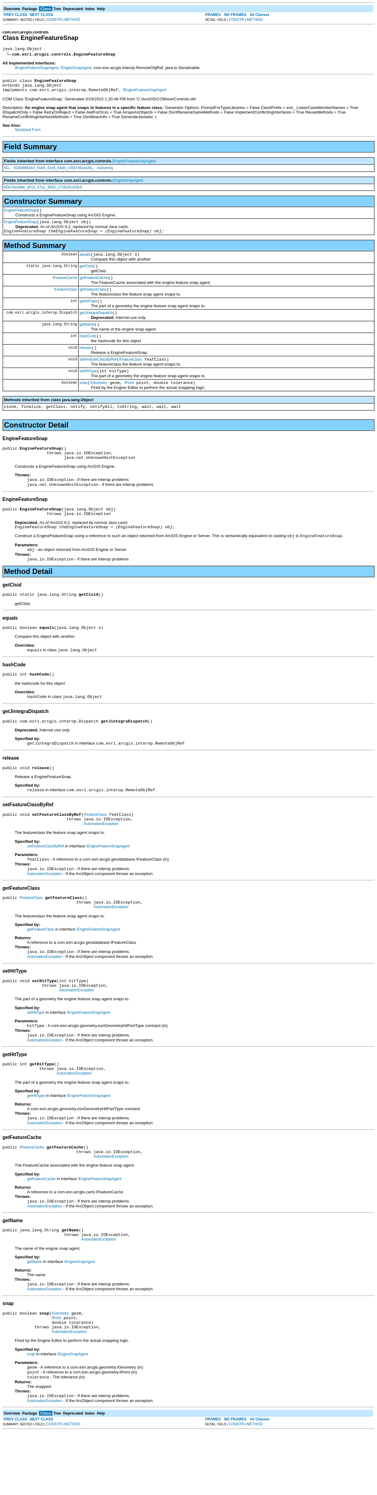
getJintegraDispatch (96, 325)
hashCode (88, 351)
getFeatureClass (93, 300)
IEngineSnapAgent (76, 69)
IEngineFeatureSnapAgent (36, 69)
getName (87, 338)
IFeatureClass (65, 300)
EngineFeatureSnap (20, 216)
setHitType (88, 388)
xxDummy (105, 172)
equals (85, 263)
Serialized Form (28, 133)
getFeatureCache (94, 288)
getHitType (88, 313)
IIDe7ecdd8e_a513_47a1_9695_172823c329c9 (43, 192)
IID (6, 172)
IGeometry (98, 401)
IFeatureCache (65, 287)
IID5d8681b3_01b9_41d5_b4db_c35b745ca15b (53, 172)
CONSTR (54, 19)
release (86, 363)
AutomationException (101, 861)
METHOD (72, 19)
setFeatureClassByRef (98, 376)
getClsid (86, 275)
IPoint (129, 401)
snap (84, 401)
